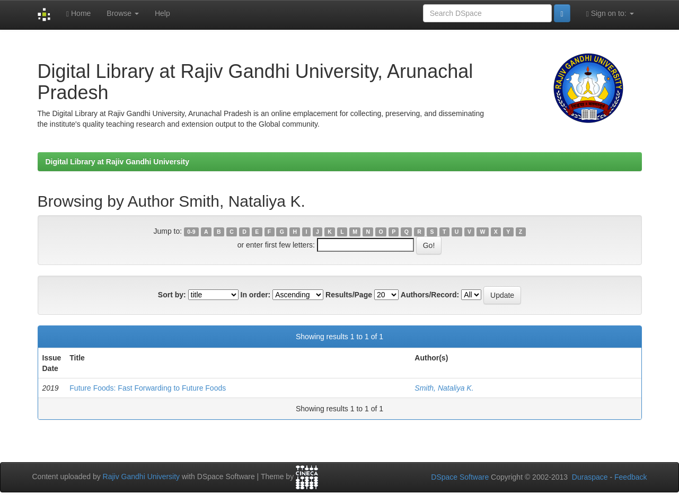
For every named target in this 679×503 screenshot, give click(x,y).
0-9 (191, 231)
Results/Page (348, 294)
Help (162, 13)
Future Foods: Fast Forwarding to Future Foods (147, 388)
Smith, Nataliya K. (444, 388)
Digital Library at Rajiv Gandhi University (118, 161)
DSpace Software (460, 477)
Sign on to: (610, 13)
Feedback (630, 477)
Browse (123, 13)
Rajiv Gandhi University (141, 476)
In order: (256, 294)
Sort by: (172, 294)
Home (78, 13)
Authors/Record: (430, 294)
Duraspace (590, 477)
